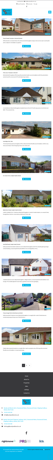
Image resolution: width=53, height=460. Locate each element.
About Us (26, 379)
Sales (26, 386)
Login (35, 4)
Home (26, 376)
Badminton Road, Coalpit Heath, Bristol (12, 210)
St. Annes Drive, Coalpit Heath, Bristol (12, 175)
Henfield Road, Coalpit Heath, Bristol (11, 244)
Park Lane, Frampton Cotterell (10, 72)
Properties (26, 383)
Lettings (26, 389)
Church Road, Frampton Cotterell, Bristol (12, 38)
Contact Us (27, 393)
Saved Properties (20, 4)
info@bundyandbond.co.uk (30, 1)
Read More (27, 46)
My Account (29, 4)
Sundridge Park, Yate (8, 141)
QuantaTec (47, 449)
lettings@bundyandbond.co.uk (12, 426)
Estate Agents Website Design (35, 449)
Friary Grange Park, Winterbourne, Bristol (13, 313)
